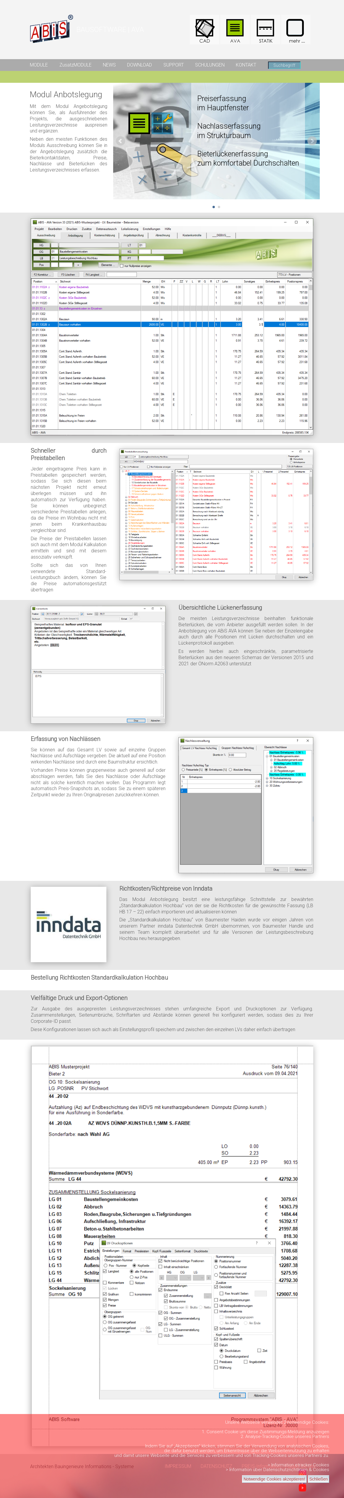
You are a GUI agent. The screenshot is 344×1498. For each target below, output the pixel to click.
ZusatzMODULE (75, 65)
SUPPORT (173, 65)
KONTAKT (246, 65)
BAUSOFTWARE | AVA (110, 29)
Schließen (318, 1479)
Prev (120, 141)
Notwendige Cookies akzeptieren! (274, 1479)
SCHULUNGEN (210, 65)
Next (312, 141)
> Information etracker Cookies (298, 1465)
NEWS (109, 65)
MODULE (39, 65)
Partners (320, 1436)
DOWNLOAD (139, 65)
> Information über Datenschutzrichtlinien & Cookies (277, 1469)
